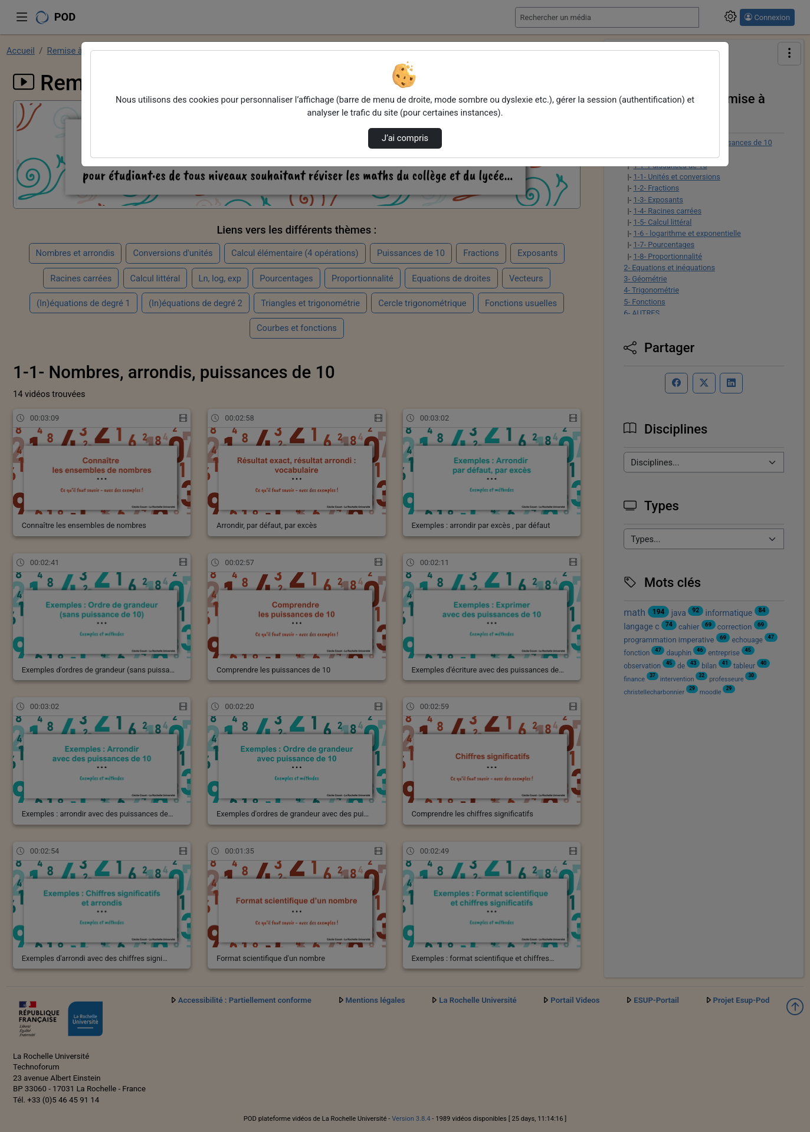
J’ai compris (405, 138)
